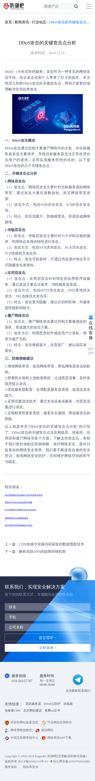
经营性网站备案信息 (21, 722)
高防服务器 (33, 703)
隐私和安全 (30, 766)
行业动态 (39, 22)
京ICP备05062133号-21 (33, 761)
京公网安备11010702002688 (71, 761)
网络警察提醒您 (18, 730)
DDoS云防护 (52, 703)
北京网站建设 (32, 710)
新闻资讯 (22, 22)
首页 (8, 22)
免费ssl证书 (52, 710)
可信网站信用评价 (56, 722)
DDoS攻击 (31, 83)
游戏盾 (68, 703)
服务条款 (11, 766)
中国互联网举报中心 (21, 737)
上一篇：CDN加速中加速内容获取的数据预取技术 (44, 544)
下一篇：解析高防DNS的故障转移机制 (35, 552)
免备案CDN (12, 710)
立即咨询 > (47, 648)
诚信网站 (44, 730)
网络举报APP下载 (56, 737)
